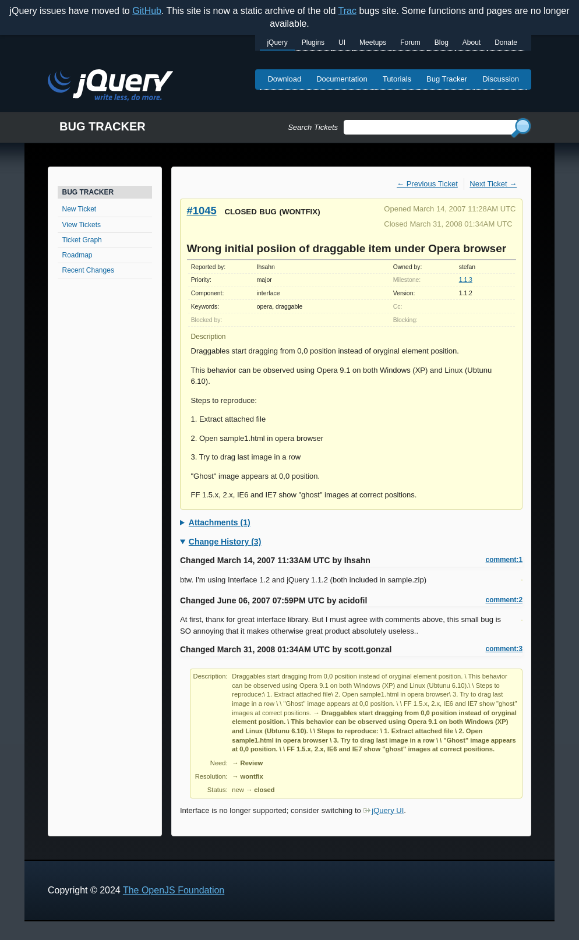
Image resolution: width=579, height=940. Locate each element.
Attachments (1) (219, 522)
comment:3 (504, 649)
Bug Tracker (446, 79)
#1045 (202, 210)
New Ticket (79, 209)
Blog (442, 42)
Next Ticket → (493, 183)
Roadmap (77, 255)
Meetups (372, 42)
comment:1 (504, 560)
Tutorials (397, 79)
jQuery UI (383, 810)
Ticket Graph (82, 240)
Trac (347, 11)
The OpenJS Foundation (173, 890)
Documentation (341, 79)
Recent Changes (88, 270)
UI (341, 42)
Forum (410, 42)
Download (284, 79)
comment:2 (504, 600)
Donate (506, 42)
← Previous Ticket (427, 183)
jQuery (277, 42)
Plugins (313, 42)
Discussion (500, 79)
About (472, 42)
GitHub (146, 11)
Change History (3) (225, 541)
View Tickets (81, 225)
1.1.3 (465, 280)
